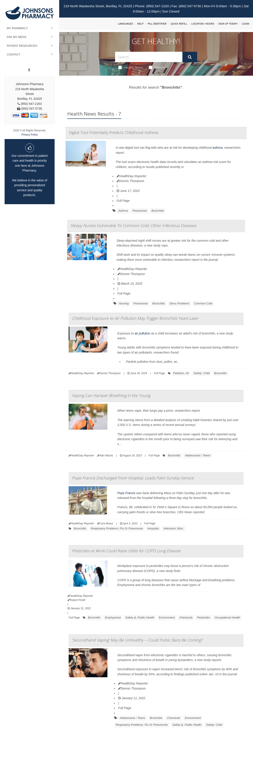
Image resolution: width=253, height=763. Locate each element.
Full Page (123, 200)
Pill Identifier (157, 23)
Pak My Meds (16, 37)
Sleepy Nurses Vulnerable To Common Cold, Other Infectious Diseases (133, 225)
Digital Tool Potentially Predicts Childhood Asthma (113, 132)
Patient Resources (22, 45)
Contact (13, 54)
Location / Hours (202, 23)
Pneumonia (139, 210)
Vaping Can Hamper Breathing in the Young (111, 395)
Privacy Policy (29, 134)
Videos (157, 67)
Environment (167, 617)
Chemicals (186, 617)
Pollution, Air (181, 373)
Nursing (124, 303)
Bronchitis (157, 210)
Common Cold (203, 303)
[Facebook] (29, 70)
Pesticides (203, 617)
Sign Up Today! (228, 23)
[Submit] (189, 57)
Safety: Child (201, 373)
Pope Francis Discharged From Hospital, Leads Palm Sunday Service (133, 478)
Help (140, 23)
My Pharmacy (17, 28)
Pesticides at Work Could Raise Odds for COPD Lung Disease (126, 550)
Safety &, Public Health (139, 617)
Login (245, 23)
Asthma (123, 210)
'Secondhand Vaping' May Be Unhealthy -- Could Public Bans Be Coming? (137, 640)
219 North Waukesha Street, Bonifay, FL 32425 (98, 6)
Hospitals (153, 528)
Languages (125, 23)
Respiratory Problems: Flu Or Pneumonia (117, 528)
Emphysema (113, 617)
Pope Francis (126, 493)
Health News (130, 67)
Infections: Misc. (174, 528)
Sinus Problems (179, 303)
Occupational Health (227, 617)
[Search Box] (149, 57)
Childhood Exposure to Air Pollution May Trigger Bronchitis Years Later (135, 318)
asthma (217, 147)
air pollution (142, 333)
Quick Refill (179, 23)
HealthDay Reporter (131, 176)
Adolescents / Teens (197, 455)
